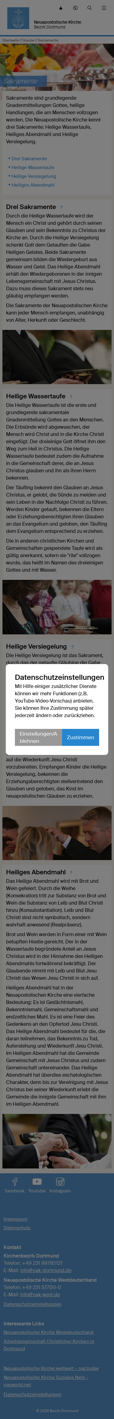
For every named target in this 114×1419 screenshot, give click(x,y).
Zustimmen (80, 737)
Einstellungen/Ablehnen (38, 737)
